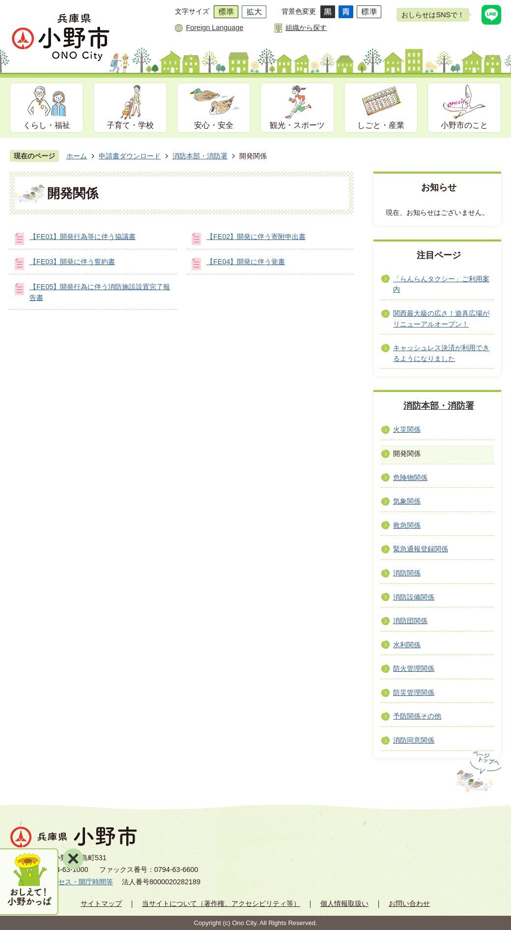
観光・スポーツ (297, 125)
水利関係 (407, 645)
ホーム (76, 156)
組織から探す (306, 27)
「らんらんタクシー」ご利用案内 (441, 284)
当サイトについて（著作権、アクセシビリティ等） (221, 903)
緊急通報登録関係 (420, 549)
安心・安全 (213, 125)
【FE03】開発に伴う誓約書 (72, 262)
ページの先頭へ (477, 771)
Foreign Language (214, 27)
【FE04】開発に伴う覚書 (245, 262)
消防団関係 (410, 621)
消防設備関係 (413, 597)
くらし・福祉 (46, 125)
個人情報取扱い (344, 903)
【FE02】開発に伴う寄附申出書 (256, 236)
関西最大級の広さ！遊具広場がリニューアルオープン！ (441, 318)
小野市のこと (464, 125)
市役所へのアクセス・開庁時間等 (61, 882)
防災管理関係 (413, 692)
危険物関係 (410, 477)
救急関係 (407, 525)
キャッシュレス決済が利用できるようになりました (441, 353)
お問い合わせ (409, 903)
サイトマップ (101, 903)
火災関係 (407, 429)
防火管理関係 (413, 668)
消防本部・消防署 (199, 156)
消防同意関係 (413, 740)
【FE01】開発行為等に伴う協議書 (82, 236)
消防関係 (407, 573)
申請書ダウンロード (130, 156)
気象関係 (407, 501)
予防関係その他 (417, 716)
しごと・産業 (380, 125)
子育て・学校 (130, 125)
